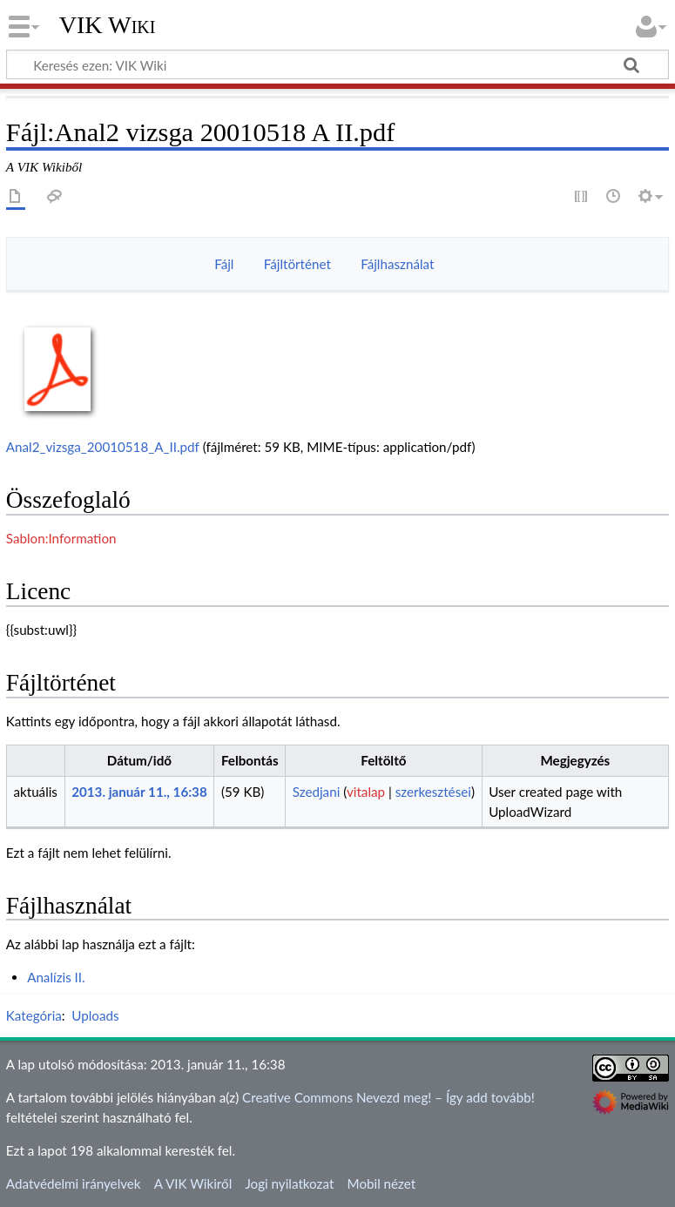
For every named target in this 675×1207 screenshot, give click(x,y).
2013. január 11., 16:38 (139, 791)
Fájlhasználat (397, 264)
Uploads (94, 1015)
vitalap (366, 791)
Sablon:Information (61, 538)
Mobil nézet (382, 1183)
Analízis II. (56, 977)
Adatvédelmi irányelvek (73, 1183)
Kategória (34, 1015)
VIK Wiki (107, 25)
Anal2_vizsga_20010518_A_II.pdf (102, 447)
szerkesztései (433, 791)
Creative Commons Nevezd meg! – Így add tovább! (388, 1097)
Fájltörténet (297, 264)
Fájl (223, 264)
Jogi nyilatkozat (289, 1183)
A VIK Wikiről (193, 1183)
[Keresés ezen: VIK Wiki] (337, 64)
